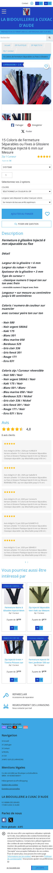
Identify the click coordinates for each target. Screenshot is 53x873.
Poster (26, 131)
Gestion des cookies (10, 785)
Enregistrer (35, 125)
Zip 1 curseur (8, 51)
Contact (25, 3)
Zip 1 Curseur (9, 156)
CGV (4, 756)
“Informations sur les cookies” (19, 856)
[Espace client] (31, 3)
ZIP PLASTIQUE (20, 45)
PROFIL (5, 752)
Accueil (7, 45)
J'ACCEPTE (40, 868)
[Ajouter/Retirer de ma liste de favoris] (47, 214)
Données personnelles (11, 789)
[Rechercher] (49, 37)
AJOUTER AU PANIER (22, 213)
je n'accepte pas (13, 868)
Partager (17, 125)
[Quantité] (7, 175)
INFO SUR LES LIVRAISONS (12, 759)
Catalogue (6, 744)
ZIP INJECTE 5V (36, 45)
